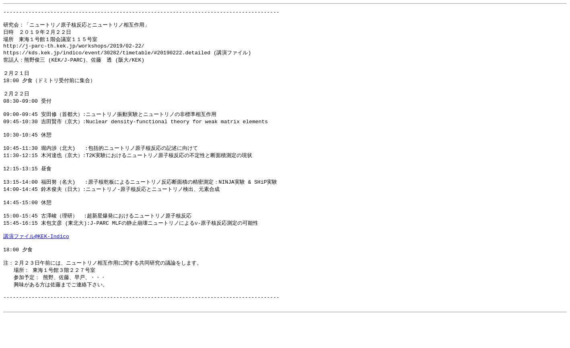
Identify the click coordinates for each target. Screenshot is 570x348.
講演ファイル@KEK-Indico (36, 260)
